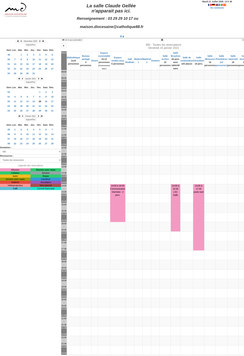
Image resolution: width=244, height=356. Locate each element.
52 (8, 68)
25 (40, 68)
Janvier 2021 (30, 79)
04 (8, 110)
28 (15, 73)
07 (8, 139)
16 (27, 64)
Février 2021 (30, 116)
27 (52, 68)
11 (40, 59)
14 (15, 64)
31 (33, 73)
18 (40, 64)
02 (8, 101)
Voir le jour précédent (72, 40)
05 (8, 129)
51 (8, 64)
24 (33, 68)
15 (21, 64)
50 (8, 59)
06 (8, 134)
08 (8, 143)
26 (46, 68)
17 (33, 64)
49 (8, 55)
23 (27, 68)
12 (46, 59)
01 (8, 96)
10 (33, 59)
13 (52, 59)
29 (21, 73)
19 (46, 64)
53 (8, 73)
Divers (94, 60)
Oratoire (155, 60)
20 (52, 64)
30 (27, 73)
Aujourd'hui (30, 45)
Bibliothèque (73, 57)
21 (15, 68)
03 (8, 106)
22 (21, 68)
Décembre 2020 (30, 41)
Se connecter (217, 8)
